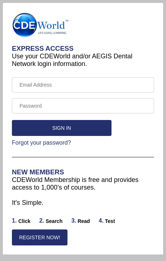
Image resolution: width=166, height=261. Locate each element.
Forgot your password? (41, 143)
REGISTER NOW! (39, 237)
